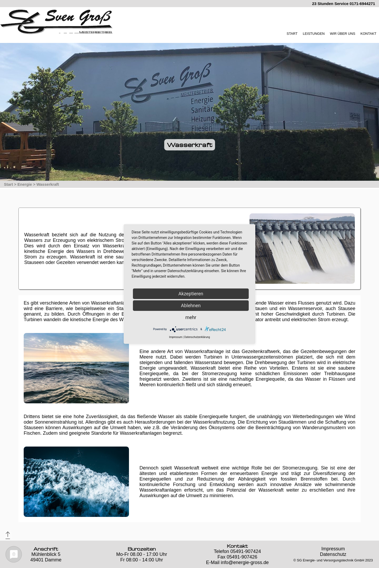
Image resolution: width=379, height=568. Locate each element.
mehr (190, 317)
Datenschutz (333, 554)
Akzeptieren (190, 293)
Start (8, 184)
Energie (24, 184)
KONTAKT (368, 34)
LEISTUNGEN (314, 34)
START (292, 34)
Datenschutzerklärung (197, 337)
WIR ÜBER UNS (342, 34)
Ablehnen (191, 305)
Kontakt (237, 546)
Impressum (333, 548)
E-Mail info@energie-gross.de (237, 562)
